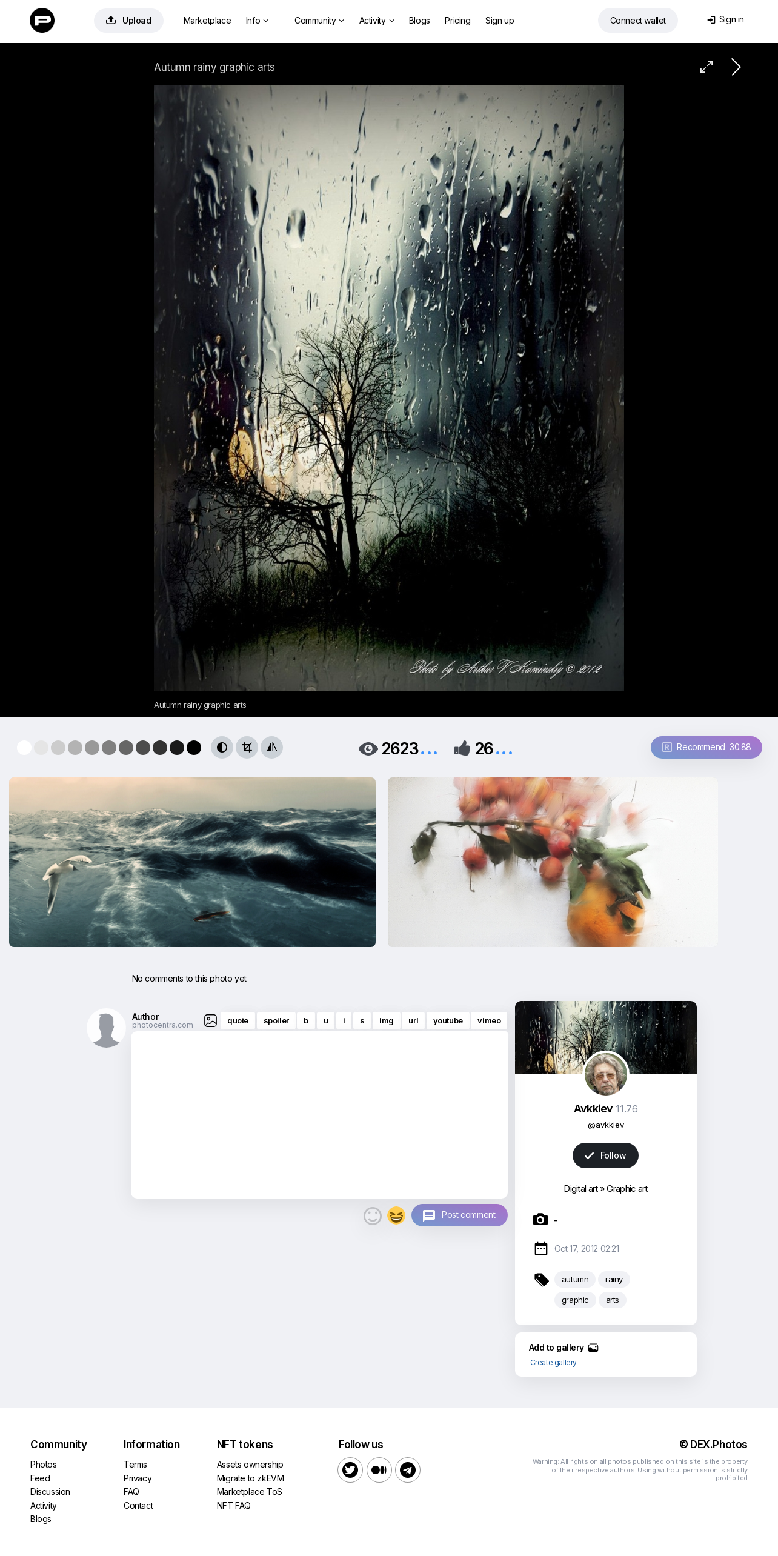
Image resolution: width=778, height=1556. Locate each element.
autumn (575, 1279)
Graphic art (627, 1188)
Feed (40, 1478)
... (429, 747)
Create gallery (553, 1362)
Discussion (50, 1491)
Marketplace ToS (249, 1491)
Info (257, 20)
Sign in (725, 19)
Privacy (137, 1478)
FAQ (131, 1491)
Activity (376, 20)
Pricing (457, 20)
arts (612, 1300)
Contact (138, 1505)
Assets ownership (250, 1464)
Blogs (419, 20)
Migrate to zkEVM (250, 1478)
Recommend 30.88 (706, 747)
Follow (605, 1155)
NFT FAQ (234, 1505)
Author (145, 1016)
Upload (128, 20)
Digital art (580, 1188)
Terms (135, 1464)
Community (319, 20)
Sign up (499, 20)
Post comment (468, 1214)
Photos (43, 1464)
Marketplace (207, 20)
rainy (614, 1279)
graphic (575, 1300)
